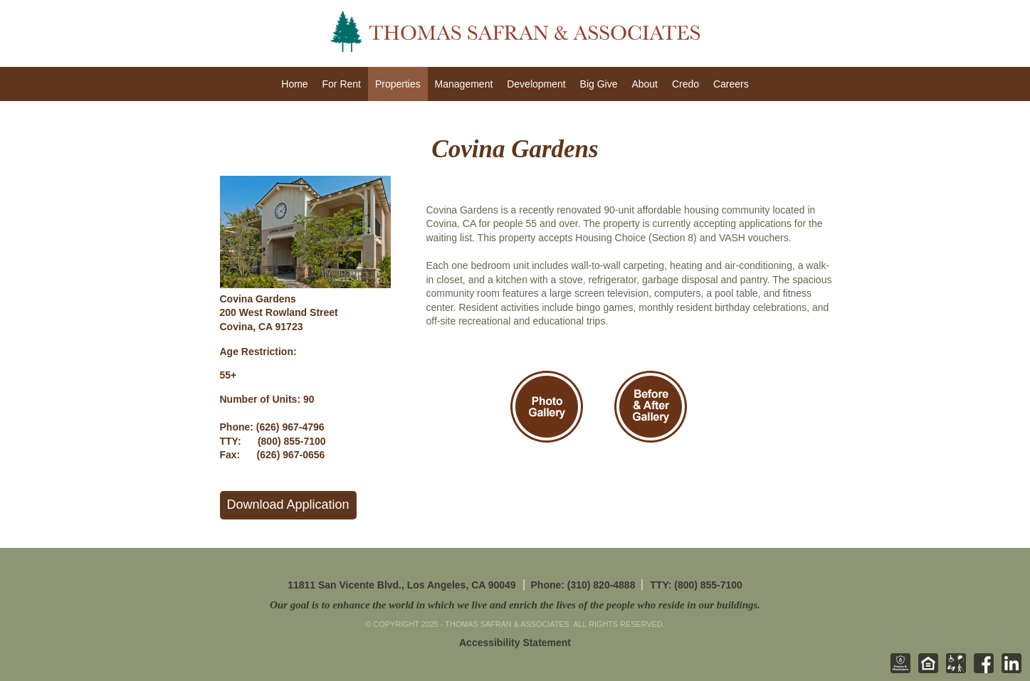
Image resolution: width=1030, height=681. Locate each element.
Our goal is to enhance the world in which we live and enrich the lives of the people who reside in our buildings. (515, 605)
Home (294, 84)
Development (536, 84)
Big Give (599, 84)
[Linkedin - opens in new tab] (1008, 670)
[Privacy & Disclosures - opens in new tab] (897, 670)
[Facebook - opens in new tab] (981, 670)
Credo (685, 84)
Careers (731, 84)
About (644, 84)
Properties (398, 84)
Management (464, 84)
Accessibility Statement (515, 642)
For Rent (341, 84)
